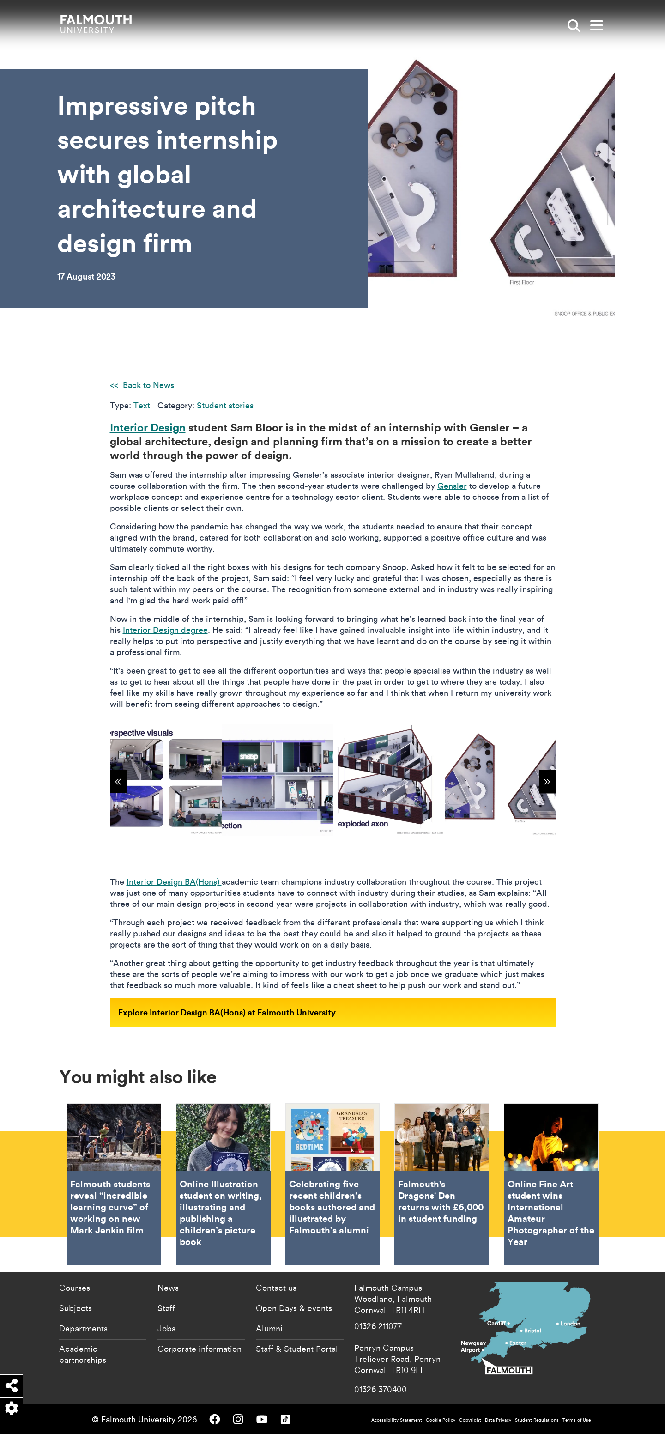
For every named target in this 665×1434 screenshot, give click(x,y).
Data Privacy (498, 1420)
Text (141, 405)
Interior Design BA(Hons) (174, 881)
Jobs (166, 1328)
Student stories (225, 405)
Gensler (452, 485)
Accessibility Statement (396, 1420)
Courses (74, 1287)
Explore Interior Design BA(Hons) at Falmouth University (227, 1012)
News (168, 1287)
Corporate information (199, 1348)
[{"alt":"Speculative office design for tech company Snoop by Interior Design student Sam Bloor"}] (166, 780)
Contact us (276, 1287)
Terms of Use (576, 1420)
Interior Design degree (165, 630)
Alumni (269, 1328)
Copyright (470, 1420)
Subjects (75, 1308)
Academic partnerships (82, 1354)
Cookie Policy (440, 1420)
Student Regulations (537, 1420)
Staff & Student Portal (297, 1348)
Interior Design (148, 427)
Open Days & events (294, 1308)
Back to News (147, 385)
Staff (166, 1308)
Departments (83, 1328)
